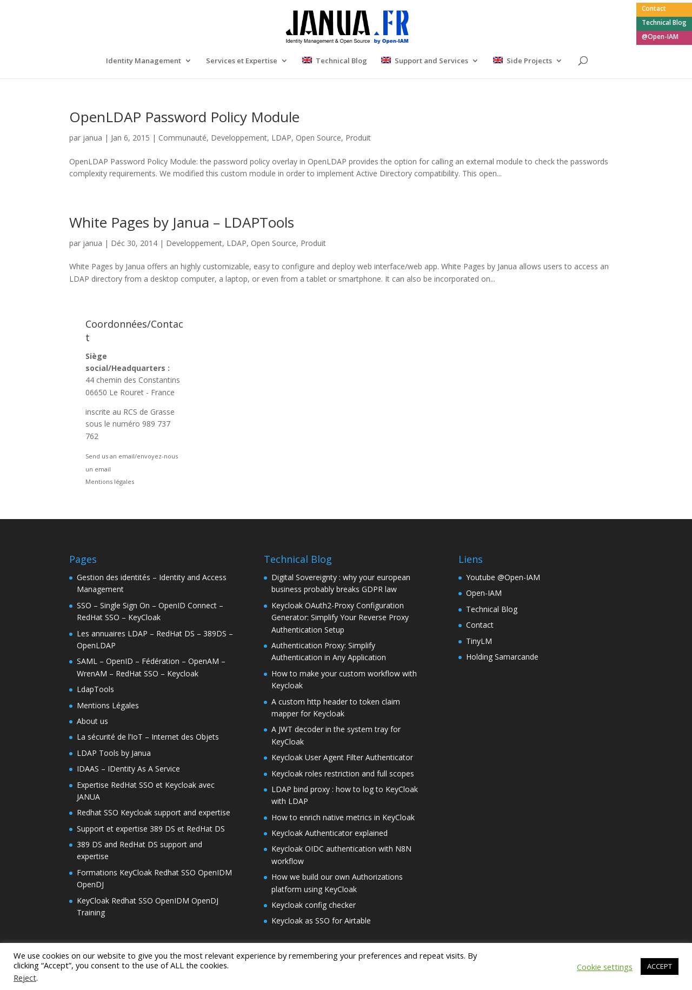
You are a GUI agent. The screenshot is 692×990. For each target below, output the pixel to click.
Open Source (318, 137)
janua (92, 137)
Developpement (239, 137)
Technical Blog (664, 23)
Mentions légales (109, 481)
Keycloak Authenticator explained (329, 833)
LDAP (281, 137)
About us (92, 721)
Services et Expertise (241, 61)
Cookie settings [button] (605, 967)
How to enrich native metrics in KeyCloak (343, 817)
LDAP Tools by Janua (114, 753)
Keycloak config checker (313, 905)
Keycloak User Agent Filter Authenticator (342, 757)
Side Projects (529, 61)
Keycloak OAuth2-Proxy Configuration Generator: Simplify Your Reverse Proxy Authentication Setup (340, 617)
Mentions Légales (108, 705)
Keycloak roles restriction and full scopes (342, 773)
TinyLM (479, 641)
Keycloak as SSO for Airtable (321, 920)
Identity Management (143, 61)
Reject (25, 977)
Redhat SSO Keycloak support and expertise (153, 812)
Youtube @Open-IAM (503, 577)
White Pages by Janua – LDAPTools (181, 222)
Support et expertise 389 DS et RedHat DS (151, 828)
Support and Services (431, 61)
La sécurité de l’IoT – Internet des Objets (148, 737)
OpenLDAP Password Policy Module (184, 117)
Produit (358, 137)
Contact (654, 9)
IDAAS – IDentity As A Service (128, 768)
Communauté (182, 137)
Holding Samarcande (502, 657)
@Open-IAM (660, 37)
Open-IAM (484, 593)
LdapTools (95, 689)
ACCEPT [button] (659, 966)
